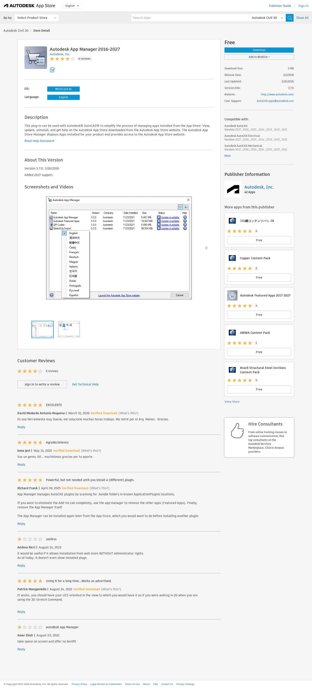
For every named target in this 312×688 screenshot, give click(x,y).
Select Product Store (32, 18)
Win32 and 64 (63, 89)
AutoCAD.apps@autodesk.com (275, 101)
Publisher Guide (280, 6)
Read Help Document (39, 141)
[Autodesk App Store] (29, 6)
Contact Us (167, 684)
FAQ (155, 684)
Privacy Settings (185, 684)
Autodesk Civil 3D (16, 30)
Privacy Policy (79, 684)
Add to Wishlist (259, 57)
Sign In (303, 6)
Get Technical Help (85, 384)
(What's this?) (128, 413)
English (72, 6)
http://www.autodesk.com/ (277, 94)
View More (232, 401)
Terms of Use (132, 684)
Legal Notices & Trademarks (106, 684)
